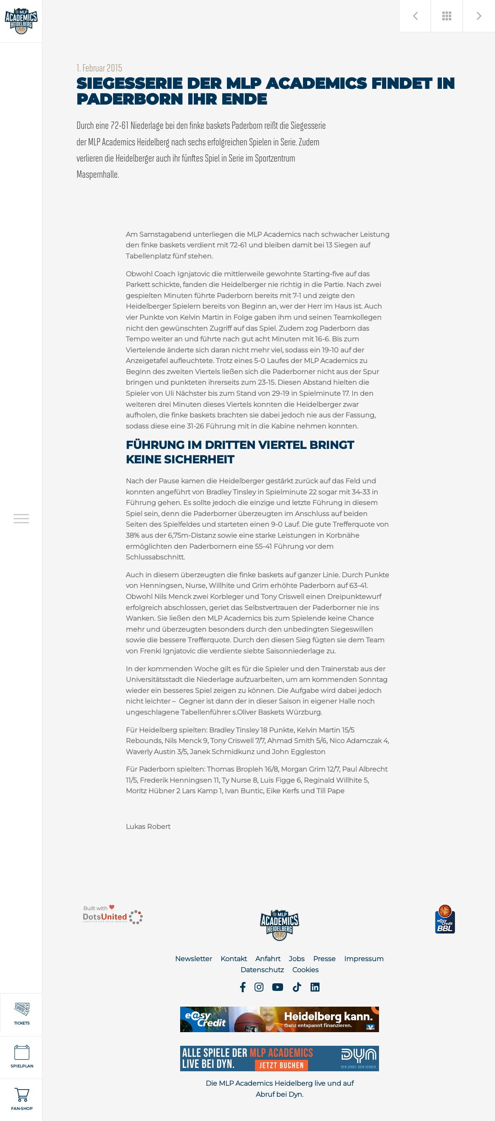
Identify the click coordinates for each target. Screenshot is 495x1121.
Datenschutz (262, 970)
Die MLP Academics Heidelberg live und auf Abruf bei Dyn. (280, 1088)
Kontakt (234, 959)
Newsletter (193, 959)
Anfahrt (267, 959)
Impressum (364, 959)
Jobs (297, 959)
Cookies (305, 970)
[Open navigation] (21, 518)
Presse (324, 959)
